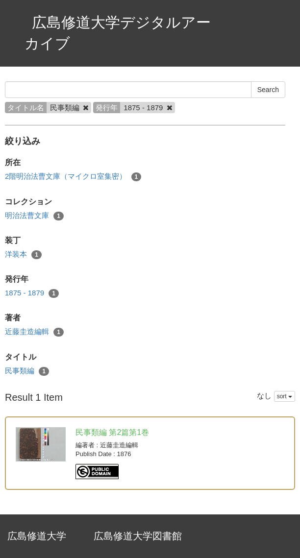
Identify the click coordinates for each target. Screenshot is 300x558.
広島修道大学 (36, 536)
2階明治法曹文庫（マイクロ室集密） (73, 176)
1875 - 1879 (32, 293)
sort (284, 396)
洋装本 (23, 254)
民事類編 (27, 371)
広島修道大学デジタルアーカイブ (118, 32)
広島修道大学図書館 (138, 536)
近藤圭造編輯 (34, 332)
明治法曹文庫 (34, 215)
